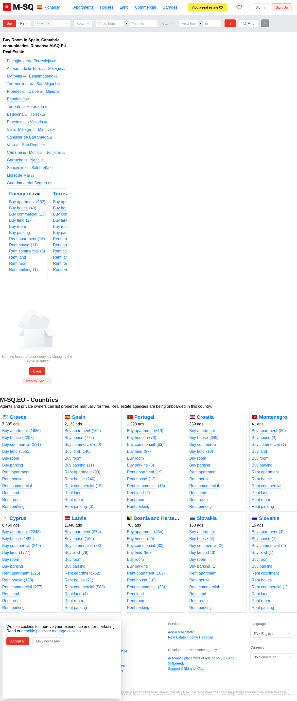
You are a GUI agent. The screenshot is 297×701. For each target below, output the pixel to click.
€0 (207, 7)
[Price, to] (143, 23)
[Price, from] (110, 23)
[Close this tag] (48, 23)
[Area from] (188, 23)
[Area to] (212, 23)
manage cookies (66, 631)
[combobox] (165, 23)
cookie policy (35, 631)
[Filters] (230, 23)
